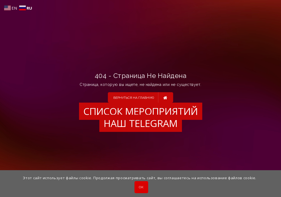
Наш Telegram (141, 123)
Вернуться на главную (140, 97)
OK (141, 187)
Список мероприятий (140, 111)
